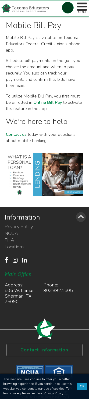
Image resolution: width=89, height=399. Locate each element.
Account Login (68, 7)
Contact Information (44, 350)
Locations (15, 247)
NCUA (11, 233)
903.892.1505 (58, 290)
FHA (9, 240)
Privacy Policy (19, 226)
